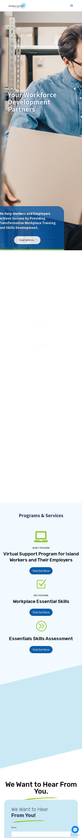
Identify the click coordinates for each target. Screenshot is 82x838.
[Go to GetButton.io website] (75, 835)
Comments (16, 796)
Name (14, 741)
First (13, 753)
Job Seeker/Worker (21, 833)
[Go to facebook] (75, 829)
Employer (18, 827)
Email (13, 770)
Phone (14, 783)
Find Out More (41, 483)
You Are (15, 821)
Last (13, 764)
